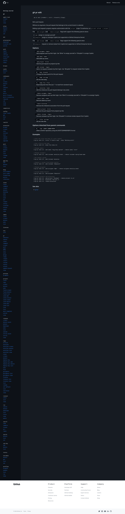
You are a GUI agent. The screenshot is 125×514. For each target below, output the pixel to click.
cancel (5, 407)
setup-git (6, 57)
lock (4, 198)
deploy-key (6, 360)
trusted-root (7, 44)
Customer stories (52, 495)
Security (50, 490)
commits (5, 425)
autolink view (7, 352)
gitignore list (8, 373)
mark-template (7, 311)
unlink (5, 313)
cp (4, 80)
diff (4, 247)
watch (5, 418)
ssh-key (5, 443)
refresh (5, 55)
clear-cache (7, 113)
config (5, 111)
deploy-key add (8, 362)
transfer (6, 205)
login (5, 51)
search (5, 139)
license (5, 377)
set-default (7, 387)
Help (82, 487)
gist (4, 144)
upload (5, 332)
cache (5, 69)
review (5, 262)
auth (4, 49)
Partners (66, 490)
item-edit (6, 303)
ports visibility (8, 97)
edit (4, 85)
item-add (6, 296)
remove (5, 137)
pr (4, 236)
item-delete (7, 301)
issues (5, 427)
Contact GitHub (85, 498)
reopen (5, 201)
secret (5, 434)
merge (5, 255)
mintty (5, 177)
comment (5, 186)
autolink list (7, 350)
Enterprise (50, 492)
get (4, 115)
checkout (6, 237)
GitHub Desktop (68, 492)
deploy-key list (8, 365)
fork (4, 369)
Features (50, 487)
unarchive (6, 390)
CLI (5, 2)
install (5, 133)
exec (4, 131)
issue (5, 182)
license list (7, 379)
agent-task (6, 17)
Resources (50, 501)
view (4, 23)
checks (5, 239)
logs (4, 91)
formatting (6, 175)
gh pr (36, 190)
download (6, 42)
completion (6, 108)
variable (6, 455)
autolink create (8, 346)
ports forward (7, 95)
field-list (6, 294)
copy (4, 282)
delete (5, 28)
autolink (6, 344)
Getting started (8, 11)
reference (6, 179)
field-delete (7, 292)
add (4, 162)
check (5, 398)
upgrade (5, 141)
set (4, 33)
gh (4, 14)
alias (5, 26)
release (5, 318)
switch (5, 60)
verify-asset (7, 333)
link (4, 307)
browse (5, 66)
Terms (24, 511)
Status (82, 495)
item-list (6, 305)
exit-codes (6, 173)
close (5, 184)
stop (4, 103)
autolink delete (8, 348)
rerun (5, 414)
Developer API (68, 487)
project (5, 278)
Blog (98, 490)
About (98, 487)
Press (98, 495)
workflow (6, 466)
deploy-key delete (9, 364)
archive (5, 342)
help (4, 170)
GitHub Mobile (68, 495)
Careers (99, 492)
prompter (6, 275)
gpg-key (5, 161)
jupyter (5, 87)
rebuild (5, 99)
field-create (7, 290)
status (5, 58)
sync (4, 389)
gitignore (6, 371)
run (4, 405)
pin (4, 199)
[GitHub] (16, 484)
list (4, 21)
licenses (6, 227)
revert (5, 260)
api (4, 37)
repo (4, 341)
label (5, 214)
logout (5, 53)
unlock (5, 207)
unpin (5, 209)
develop (5, 192)
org (4, 230)
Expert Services (85, 492)
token (5, 62)
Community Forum (86, 490)
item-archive (7, 298)
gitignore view (8, 375)
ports (5, 93)
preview (5, 273)
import (5, 30)
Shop (98, 498)
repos (5, 431)
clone (5, 146)
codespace (6, 76)
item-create (7, 299)
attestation (7, 40)
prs (4, 429)
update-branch (7, 268)
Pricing (50, 498)
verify (5, 46)
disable (5, 468)
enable (5, 470)
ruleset (5, 396)
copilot (5, 122)
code (4, 78)
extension (6, 125)
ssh (4, 101)
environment (7, 171)
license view (7, 381)
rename (5, 155)
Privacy (29, 511)
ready (5, 257)
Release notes (116, 2)
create (5, 19)
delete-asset (7, 322)
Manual (108, 2)
